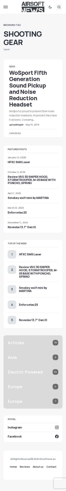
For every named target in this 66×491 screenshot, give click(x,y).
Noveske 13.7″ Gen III (22, 227)
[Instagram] (33, 427)
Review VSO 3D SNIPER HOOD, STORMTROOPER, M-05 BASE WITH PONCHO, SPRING (31, 180)
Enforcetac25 (17, 212)
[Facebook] (33, 436)
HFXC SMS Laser (19, 162)
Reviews (25, 467)
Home (13, 467)
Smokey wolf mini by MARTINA (28, 198)
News (12, 66)
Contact (51, 467)
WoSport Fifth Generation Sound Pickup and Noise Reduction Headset (28, 88)
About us (38, 467)
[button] (6, 7)
